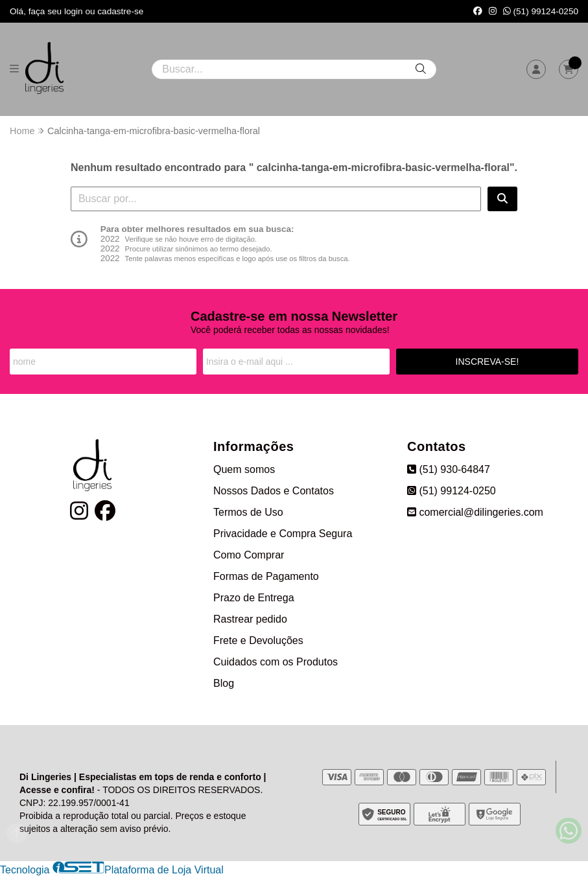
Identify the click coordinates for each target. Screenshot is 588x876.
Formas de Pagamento (266, 576)
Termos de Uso (248, 512)
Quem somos (244, 469)
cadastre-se (120, 11)
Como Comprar (248, 554)
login (75, 11)
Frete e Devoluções (258, 640)
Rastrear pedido (250, 619)
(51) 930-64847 (448, 469)
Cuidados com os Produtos (275, 661)
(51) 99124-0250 (540, 11)
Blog (223, 683)
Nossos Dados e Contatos (273, 490)
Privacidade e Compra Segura (282, 533)
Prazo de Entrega (253, 597)
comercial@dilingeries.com (475, 512)
